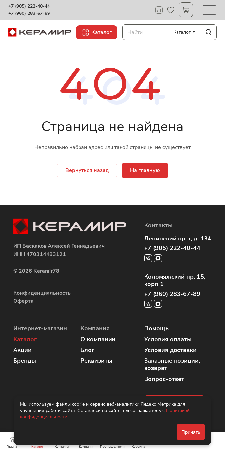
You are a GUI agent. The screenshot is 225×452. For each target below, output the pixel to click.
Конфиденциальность (42, 293)
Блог (87, 350)
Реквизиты (96, 361)
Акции (22, 350)
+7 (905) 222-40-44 (29, 6)
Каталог (25, 339)
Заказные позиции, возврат (172, 364)
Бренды (24, 361)
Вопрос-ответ (164, 379)
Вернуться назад (87, 170)
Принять (190, 432)
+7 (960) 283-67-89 (29, 13)
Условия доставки (170, 350)
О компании (97, 339)
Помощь (156, 328)
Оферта (23, 301)
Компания (95, 328)
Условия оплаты (168, 339)
